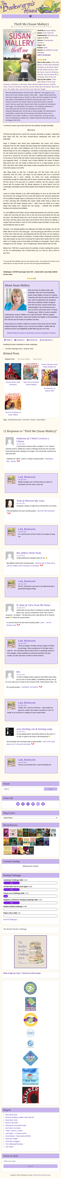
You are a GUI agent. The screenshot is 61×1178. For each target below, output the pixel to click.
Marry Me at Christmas (43, 87)
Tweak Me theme (37, 1175)
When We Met (33, 84)
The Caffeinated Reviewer (14, 1144)
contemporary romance (14, 419)
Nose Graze (47, 1175)
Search (50, 789)
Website (9, 333)
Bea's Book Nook (11, 1115)
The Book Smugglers (12, 1141)
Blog (15, 333)
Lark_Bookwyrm (27, 26)
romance (33, 419)
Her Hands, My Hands (13, 1128)
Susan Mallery (51, 30)
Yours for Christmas (51, 72)
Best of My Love (50, 77)
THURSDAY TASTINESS (29, 687)
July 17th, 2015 (22, 762)
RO (18, 672)
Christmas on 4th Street (45, 67)
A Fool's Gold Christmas (50, 65)
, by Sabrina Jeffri (49, 389)
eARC (45, 48)
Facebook (21, 333)
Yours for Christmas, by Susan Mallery (13, 413)
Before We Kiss (48, 69)
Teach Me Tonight (11, 1139)
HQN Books (51, 35)
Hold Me (40, 74)
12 (46, 26)
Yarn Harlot (9, 1147)
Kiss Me (46, 74)
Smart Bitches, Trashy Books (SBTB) (18, 1136)
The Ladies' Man (13, 89)
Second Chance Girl (26, 89)
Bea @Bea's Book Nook (29, 553)
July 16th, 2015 (22, 643)
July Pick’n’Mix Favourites (46, 511)
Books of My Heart (11, 1123)
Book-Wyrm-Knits (11, 1120)
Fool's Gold (26, 419)
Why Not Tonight (39, 89)
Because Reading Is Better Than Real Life (19, 1117)
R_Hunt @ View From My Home (33, 605)
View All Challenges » (10, 919)
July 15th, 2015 (21, 444)
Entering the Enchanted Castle (15, 1125)
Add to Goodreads (44, 55)
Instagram (45, 333)
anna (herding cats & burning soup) (34, 729)
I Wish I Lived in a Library (14, 1131)
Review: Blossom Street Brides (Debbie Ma (49, 366)
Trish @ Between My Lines (30, 500)
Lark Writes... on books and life (15, 1133)
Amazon (37, 333)
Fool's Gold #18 (48, 33)
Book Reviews (39, 26)
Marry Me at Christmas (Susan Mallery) (31, 383)
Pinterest (53, 333)
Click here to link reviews (31, 973)
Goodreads (30, 333)
